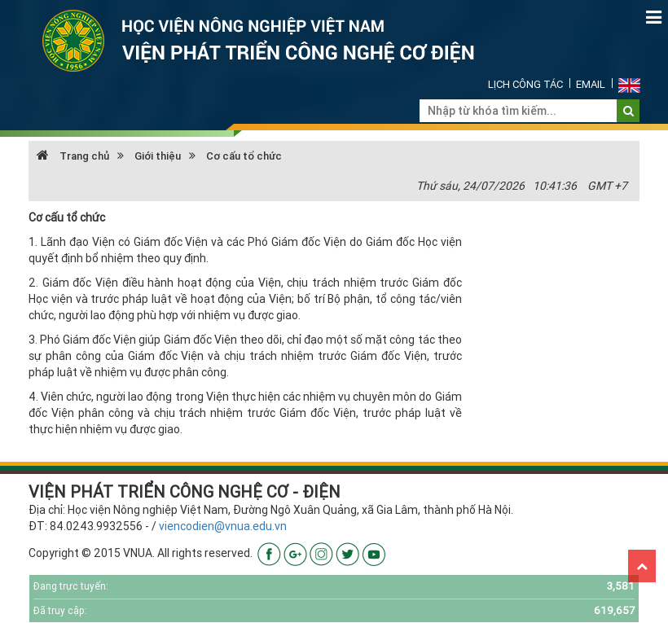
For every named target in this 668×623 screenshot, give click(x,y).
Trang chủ (73, 156)
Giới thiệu (157, 156)
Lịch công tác (525, 84)
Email (590, 84)
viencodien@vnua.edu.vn (223, 526)
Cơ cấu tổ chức (244, 156)
